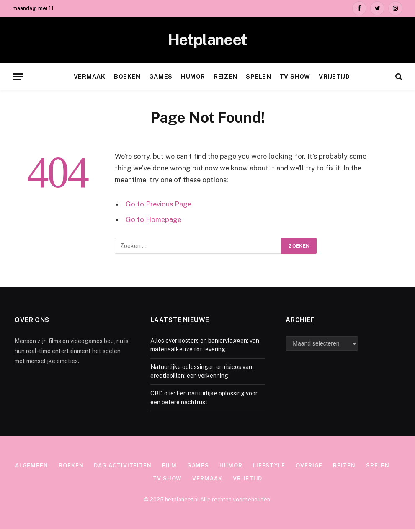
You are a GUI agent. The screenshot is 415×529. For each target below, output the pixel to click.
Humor (193, 76)
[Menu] (18, 76)
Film (169, 465)
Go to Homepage (153, 219)
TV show (295, 76)
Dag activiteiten (123, 465)
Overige (309, 465)
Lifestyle (269, 465)
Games (161, 76)
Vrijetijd (334, 76)
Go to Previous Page (158, 204)
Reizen (225, 76)
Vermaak (90, 76)
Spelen (258, 76)
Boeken (127, 76)
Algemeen (31, 465)
